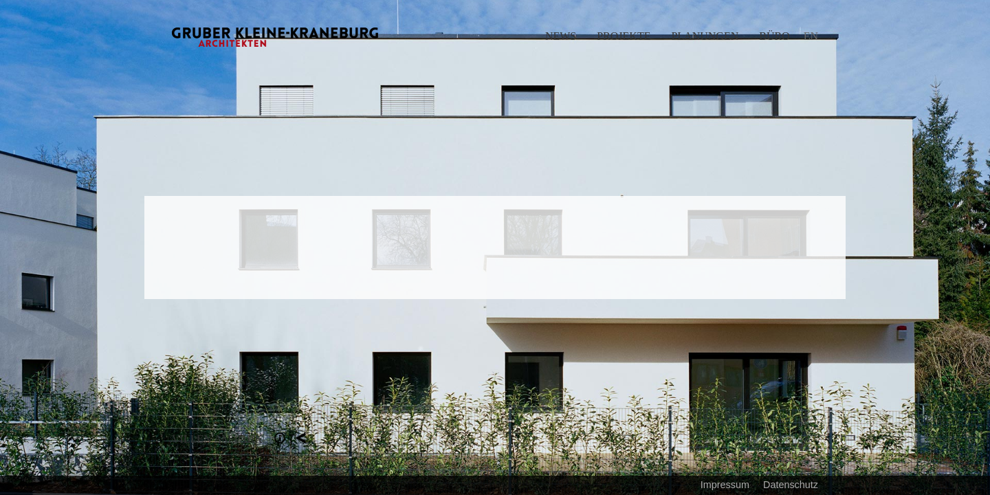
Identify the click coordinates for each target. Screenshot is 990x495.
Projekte (623, 36)
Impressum (725, 484)
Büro (774, 36)
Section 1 (280, 438)
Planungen (704, 36)
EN (811, 36)
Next (742, 248)
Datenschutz (790, 484)
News (560, 36)
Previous (247, 248)
